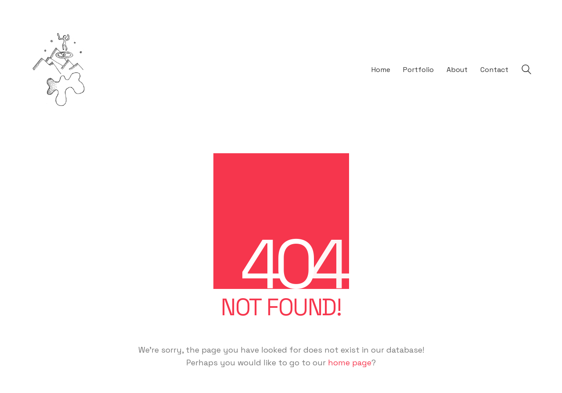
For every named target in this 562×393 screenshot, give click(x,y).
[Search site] (526, 71)
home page (349, 362)
